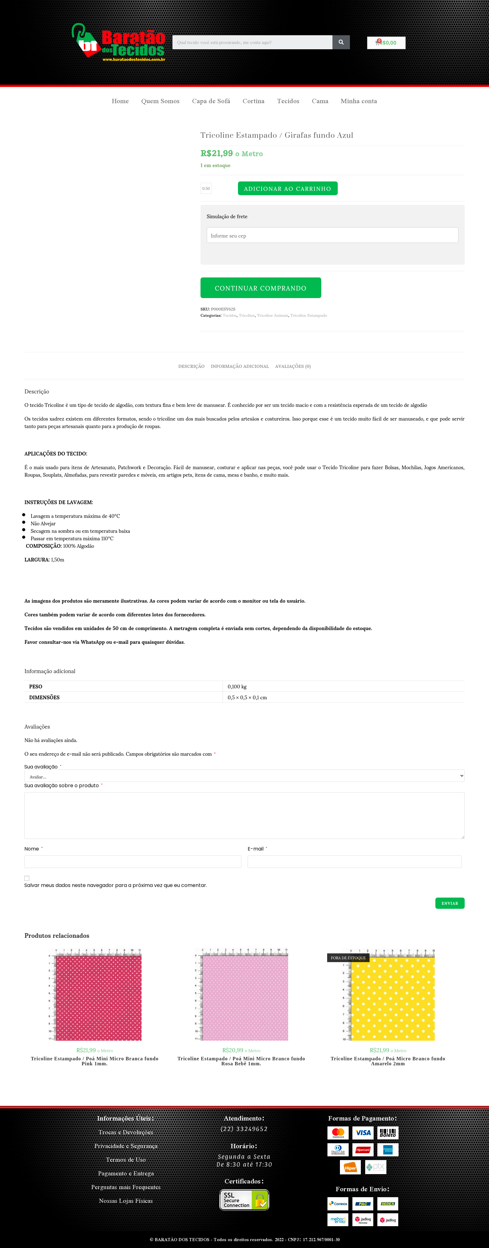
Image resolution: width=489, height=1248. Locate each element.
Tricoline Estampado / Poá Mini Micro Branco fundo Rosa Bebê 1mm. (241, 1061)
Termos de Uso (126, 1159)
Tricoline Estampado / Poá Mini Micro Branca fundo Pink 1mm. (95, 1061)
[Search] (341, 42)
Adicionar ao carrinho (288, 188)
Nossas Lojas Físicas (126, 1200)
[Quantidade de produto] (206, 188)
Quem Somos (160, 100)
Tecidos (288, 100)
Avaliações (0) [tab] (293, 365)
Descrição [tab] (191, 365)
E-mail (257, 848)
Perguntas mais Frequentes (126, 1186)
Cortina (253, 100)
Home (120, 100)
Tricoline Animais (272, 315)
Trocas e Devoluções (125, 1132)
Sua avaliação (42, 766)
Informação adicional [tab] (240, 365)
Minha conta (359, 100)
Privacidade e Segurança (126, 1145)
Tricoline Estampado (308, 315)
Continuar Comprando (261, 288)
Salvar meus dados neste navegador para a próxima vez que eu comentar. (115, 885)
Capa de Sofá (211, 100)
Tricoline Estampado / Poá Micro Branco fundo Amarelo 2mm (388, 1061)
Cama (320, 100)
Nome (33, 848)
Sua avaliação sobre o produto (63, 785)
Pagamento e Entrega (126, 1173)
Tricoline (247, 315)
